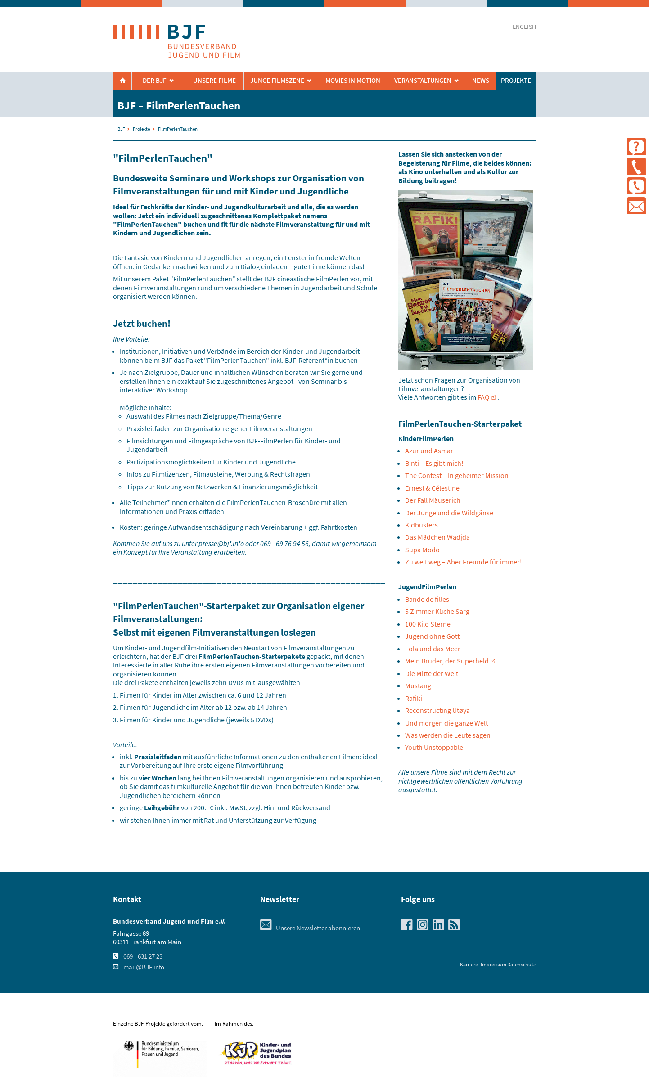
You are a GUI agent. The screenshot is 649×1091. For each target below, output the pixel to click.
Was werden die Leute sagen (448, 734)
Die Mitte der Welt (431, 673)
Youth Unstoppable (434, 747)
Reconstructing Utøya (437, 710)
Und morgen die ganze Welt (446, 722)
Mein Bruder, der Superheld (447, 660)
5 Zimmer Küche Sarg (437, 611)
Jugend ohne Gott (432, 635)
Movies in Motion (352, 81)
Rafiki (413, 698)
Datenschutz (521, 964)
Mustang (418, 685)
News (480, 81)
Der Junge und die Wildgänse (449, 512)
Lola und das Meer (432, 648)
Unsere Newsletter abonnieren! (311, 928)
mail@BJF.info (143, 967)
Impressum (493, 964)
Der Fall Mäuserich (432, 500)
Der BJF (155, 81)
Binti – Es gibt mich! (434, 463)
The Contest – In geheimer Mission (457, 475)
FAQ (484, 396)
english (524, 27)
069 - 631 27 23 (142, 956)
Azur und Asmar (429, 450)
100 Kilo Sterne (428, 623)
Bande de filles (427, 599)
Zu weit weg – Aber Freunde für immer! (463, 561)
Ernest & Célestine (432, 487)
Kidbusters (421, 524)
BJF (121, 129)
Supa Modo (422, 549)
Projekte (516, 81)
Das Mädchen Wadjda (437, 536)
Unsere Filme (214, 81)
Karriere (469, 964)
